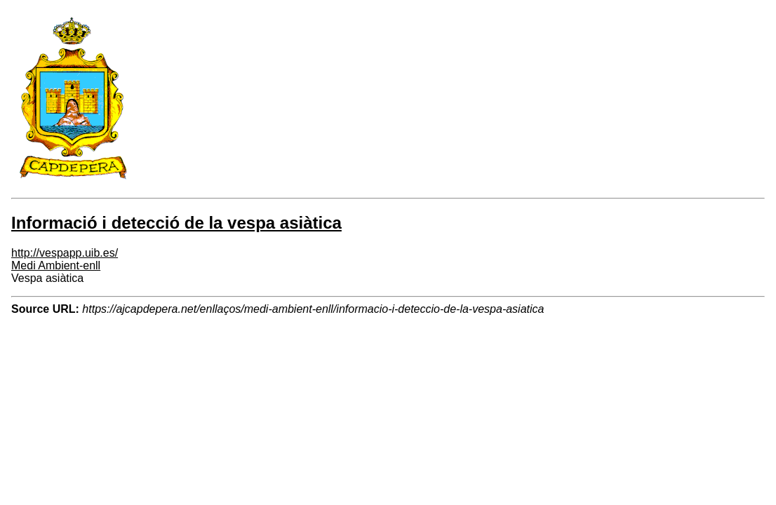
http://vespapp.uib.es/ (64, 253)
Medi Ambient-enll (55, 265)
